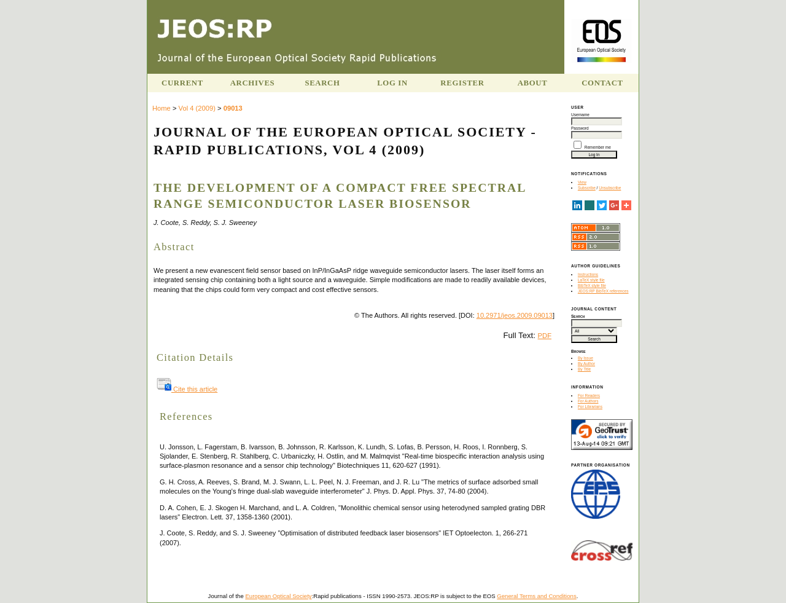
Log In (392, 83)
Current (182, 83)
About (533, 83)
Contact (602, 83)
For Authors (588, 401)
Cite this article (187, 389)
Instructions (588, 274)
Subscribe (587, 188)
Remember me (598, 147)
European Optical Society (278, 596)
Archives (252, 83)
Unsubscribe (610, 188)
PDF (544, 335)
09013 (233, 108)
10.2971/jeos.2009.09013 (515, 315)
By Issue (585, 358)
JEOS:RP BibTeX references (603, 291)
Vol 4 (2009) (197, 108)
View (582, 182)
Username (580, 114)
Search (322, 83)
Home (161, 108)
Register (462, 83)
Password (580, 128)
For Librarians (590, 406)
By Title (584, 369)
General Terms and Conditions (536, 596)
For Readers (589, 395)
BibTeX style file (592, 285)
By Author (586, 363)
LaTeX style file (591, 280)
